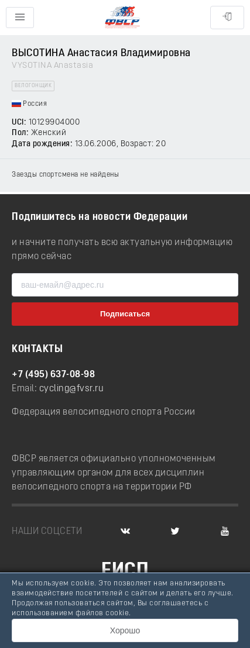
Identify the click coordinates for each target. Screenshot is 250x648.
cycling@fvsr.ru (71, 389)
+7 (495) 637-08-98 (53, 375)
